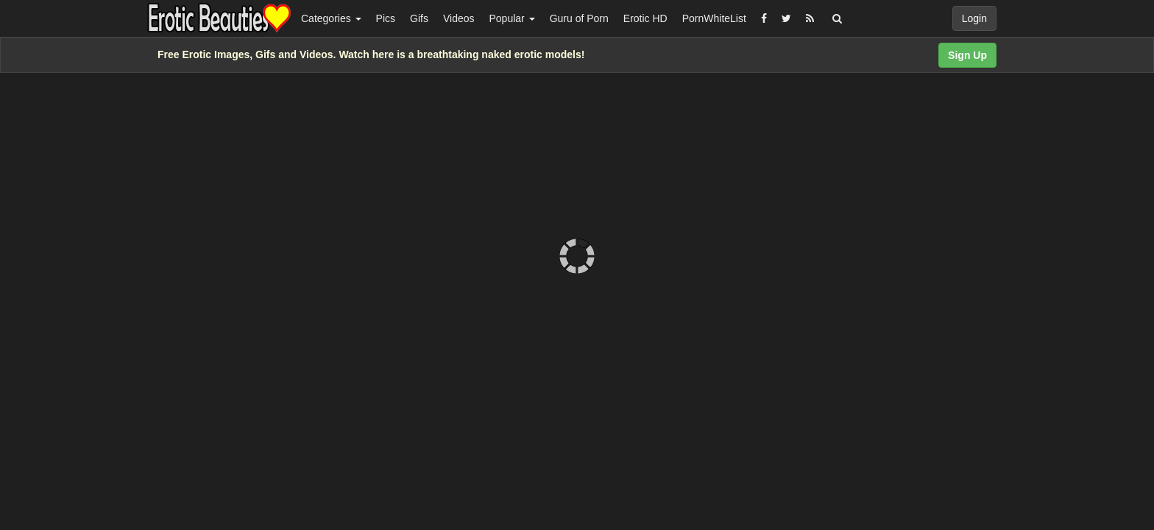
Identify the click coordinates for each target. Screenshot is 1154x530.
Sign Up (967, 55)
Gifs (419, 18)
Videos (459, 18)
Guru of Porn (579, 18)
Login (974, 18)
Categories (331, 18)
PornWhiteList (714, 18)
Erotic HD (645, 18)
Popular (512, 18)
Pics (385, 18)
